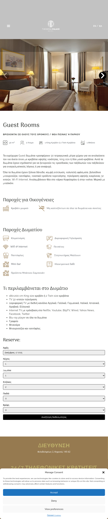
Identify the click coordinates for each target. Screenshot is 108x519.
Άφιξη (6, 348)
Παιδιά (6, 393)
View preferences (54, 509)
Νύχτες (6, 359)
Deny (54, 500)
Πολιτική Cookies (54, 515)
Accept (54, 492)
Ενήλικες (7, 382)
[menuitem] (95, 26)
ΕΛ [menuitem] (100, 26)
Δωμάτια (7, 370)
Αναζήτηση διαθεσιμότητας (54, 417)
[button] (103, 472)
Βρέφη (6, 405)
